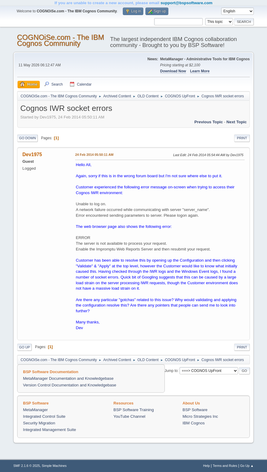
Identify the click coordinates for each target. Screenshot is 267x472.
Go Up (24, 347)
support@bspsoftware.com (186, 3)
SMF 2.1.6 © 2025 (26, 465)
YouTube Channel (129, 416)
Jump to (171, 371)
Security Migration (39, 423)
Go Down (27, 138)
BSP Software (195, 409)
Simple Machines (54, 465)
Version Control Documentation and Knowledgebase (69, 385)
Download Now (173, 71)
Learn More (200, 71)
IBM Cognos (194, 423)
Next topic (237, 122)
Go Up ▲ (247, 465)
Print (242, 138)
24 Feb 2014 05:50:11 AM (94, 154)
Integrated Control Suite (44, 416)
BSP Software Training (133, 409)
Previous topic (208, 122)
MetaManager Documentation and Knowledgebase (68, 378)
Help (206, 465)
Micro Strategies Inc (200, 416)
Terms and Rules (225, 465)
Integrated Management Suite (49, 429)
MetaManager (35, 409)
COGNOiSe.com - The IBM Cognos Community (60, 40)
